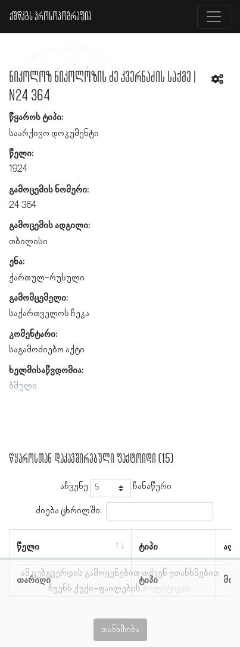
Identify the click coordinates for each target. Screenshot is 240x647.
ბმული (23, 386)
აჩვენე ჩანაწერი (116, 488)
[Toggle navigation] (213, 17)
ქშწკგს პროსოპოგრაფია (51, 17)
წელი (28, 547)
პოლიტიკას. (167, 588)
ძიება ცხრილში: (124, 511)
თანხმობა (120, 630)
